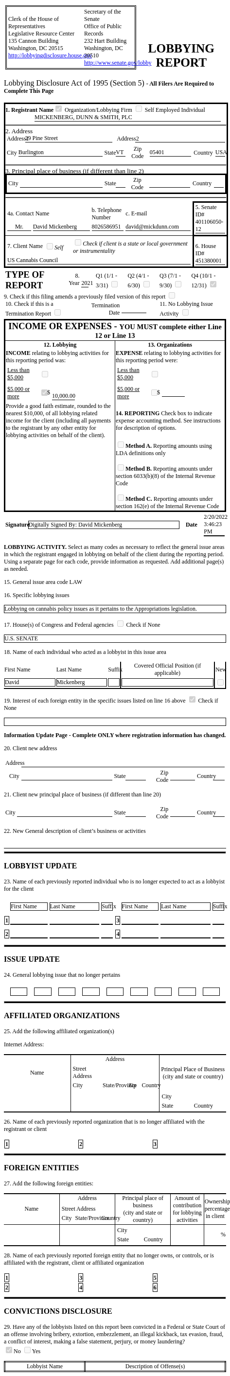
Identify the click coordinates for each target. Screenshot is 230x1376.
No (14, 1351)
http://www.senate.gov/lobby (118, 62)
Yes (32, 1351)
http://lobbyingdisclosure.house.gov (50, 55)
